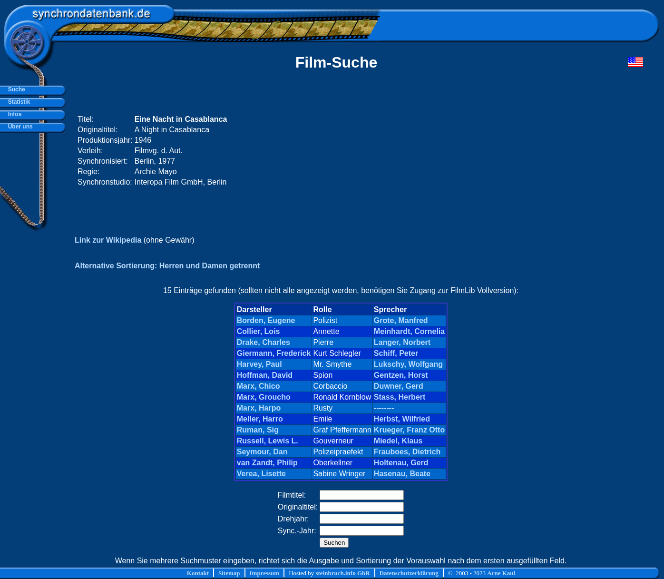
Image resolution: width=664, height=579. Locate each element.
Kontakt (198, 573)
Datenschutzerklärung (409, 573)
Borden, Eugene (266, 320)
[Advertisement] (462, 150)
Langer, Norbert (402, 342)
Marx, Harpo (259, 408)
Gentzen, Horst (401, 375)
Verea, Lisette (261, 474)
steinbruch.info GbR (342, 573)
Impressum (265, 573)
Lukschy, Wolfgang (408, 364)
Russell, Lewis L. (267, 441)
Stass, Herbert (400, 397)
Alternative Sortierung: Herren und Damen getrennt (167, 266)
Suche (15, 89)
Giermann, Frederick (274, 353)
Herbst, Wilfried (402, 419)
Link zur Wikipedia (108, 240)
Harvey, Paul (259, 364)
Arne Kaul (501, 573)
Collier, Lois (258, 331)
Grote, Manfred (401, 320)
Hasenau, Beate (402, 474)
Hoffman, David (265, 375)
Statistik (17, 101)
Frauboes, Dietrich (407, 452)
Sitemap (229, 573)
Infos (13, 114)
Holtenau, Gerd (401, 463)
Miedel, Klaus (398, 441)
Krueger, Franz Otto (409, 430)
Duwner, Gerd (398, 386)
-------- (384, 408)
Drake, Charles (263, 342)
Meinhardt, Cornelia (409, 331)
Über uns (19, 126)
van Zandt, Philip (267, 463)
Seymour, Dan (262, 452)
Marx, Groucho (264, 397)
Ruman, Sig (258, 430)
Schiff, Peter (396, 353)
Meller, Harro (260, 419)
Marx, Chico (258, 386)
